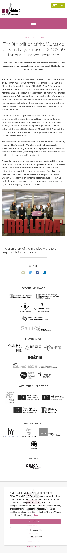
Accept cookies (35, 521)
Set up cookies (36, 530)
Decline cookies (35, 536)
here (36, 515)
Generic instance (33, 546)
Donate (61, 5)
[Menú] (33, 24)
